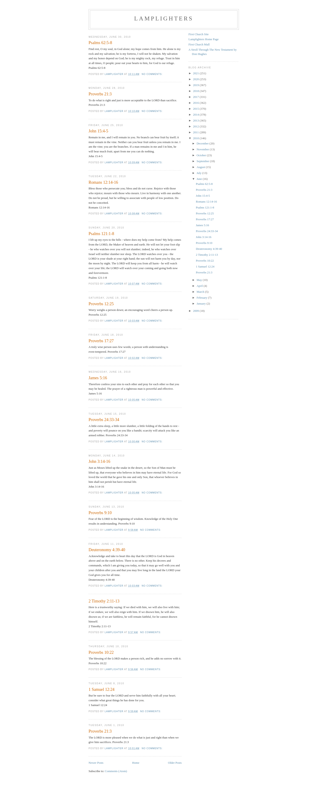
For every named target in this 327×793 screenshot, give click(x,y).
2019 (196, 85)
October (202, 155)
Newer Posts (96, 762)
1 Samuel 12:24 (101, 689)
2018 (196, 91)
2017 (196, 97)
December (203, 143)
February (202, 297)
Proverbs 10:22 (101, 652)
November (203, 149)
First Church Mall (199, 44)
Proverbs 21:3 (100, 94)
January (202, 303)
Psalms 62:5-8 (100, 42)
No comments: (153, 74)
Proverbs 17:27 (101, 341)
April (200, 285)
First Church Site (198, 34)
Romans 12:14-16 (103, 182)
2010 (196, 138)
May (200, 280)
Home (135, 762)
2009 (196, 310)
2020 (196, 79)
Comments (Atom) (116, 771)
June (200, 179)
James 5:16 (98, 378)
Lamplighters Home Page (203, 39)
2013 (196, 120)
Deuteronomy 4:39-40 (107, 550)
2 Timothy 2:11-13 (104, 601)
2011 (196, 132)
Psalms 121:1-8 (101, 233)
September (203, 161)
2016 (196, 102)
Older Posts (175, 762)
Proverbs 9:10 (100, 512)
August (201, 167)
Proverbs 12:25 (101, 304)
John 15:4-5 (98, 131)
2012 (196, 126)
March (201, 291)
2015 (196, 108)
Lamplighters (163, 18)
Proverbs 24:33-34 (104, 419)
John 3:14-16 (99, 461)
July (199, 173)
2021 (196, 73)
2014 (196, 114)
